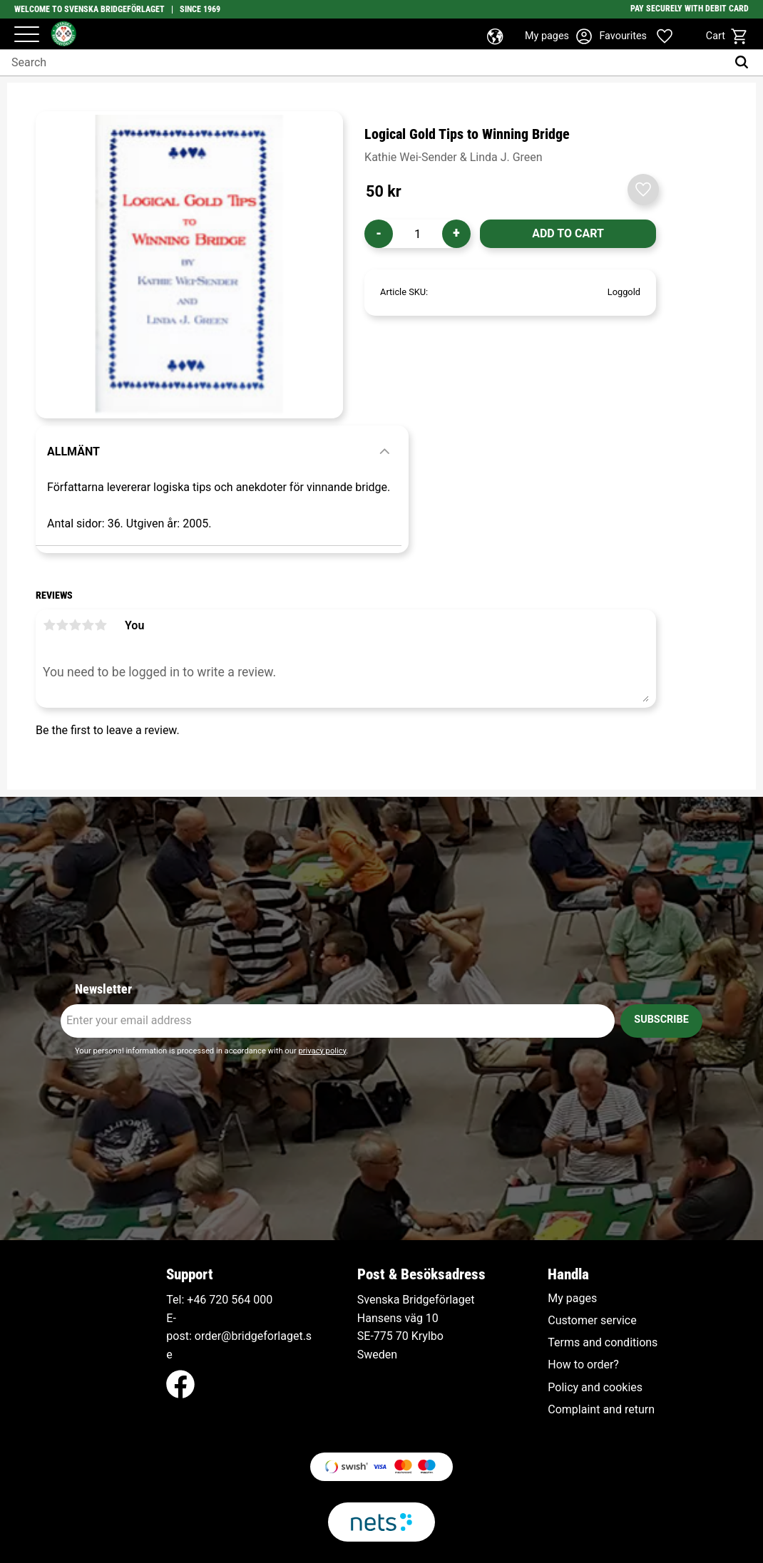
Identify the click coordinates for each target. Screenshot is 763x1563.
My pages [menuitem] (572, 1298)
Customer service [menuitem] (592, 1320)
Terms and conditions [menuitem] (602, 1342)
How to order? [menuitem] (583, 1364)
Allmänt (73, 451)
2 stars (62, 625)
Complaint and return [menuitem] (601, 1409)
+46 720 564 (218, 1299)
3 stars (74, 625)
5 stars (100, 625)
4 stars (87, 625)
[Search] (745, 63)
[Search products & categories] (363, 63)
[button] (26, 35)
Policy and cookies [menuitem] (595, 1387)
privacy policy (322, 1051)
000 (262, 1299)
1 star (49, 625)
